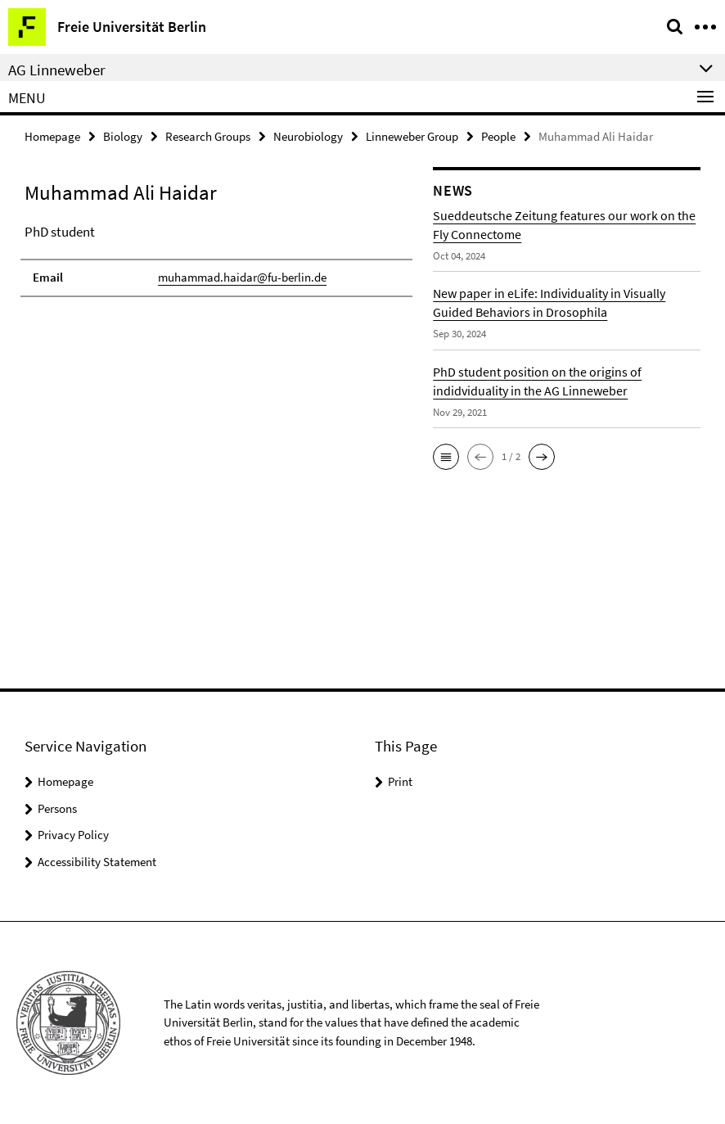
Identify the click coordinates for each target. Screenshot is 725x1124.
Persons (57, 808)
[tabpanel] (216, 259)
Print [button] (400, 781)
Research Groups (207, 136)
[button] (446, 456)
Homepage (52, 136)
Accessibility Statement (97, 861)
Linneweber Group (412, 136)
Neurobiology (308, 136)
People (498, 136)
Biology (122, 136)
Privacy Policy (73, 834)
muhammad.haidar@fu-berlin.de (242, 277)
